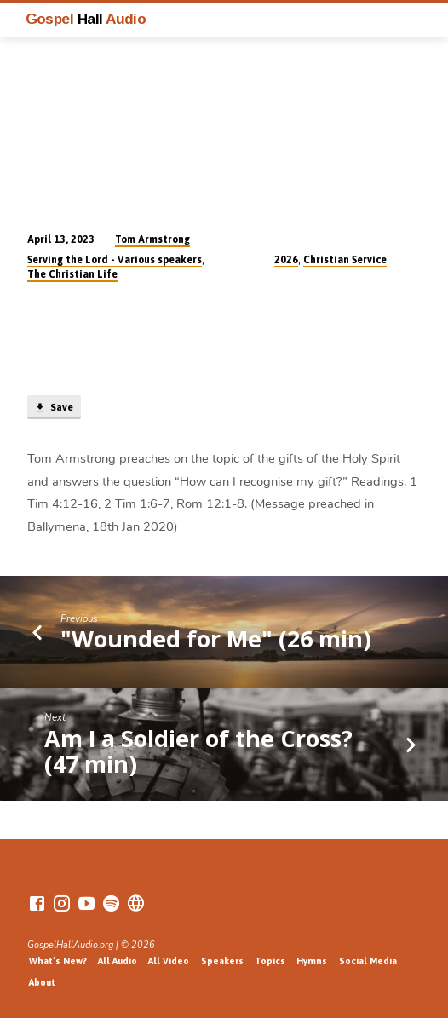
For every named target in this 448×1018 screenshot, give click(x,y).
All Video (168, 961)
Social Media (368, 961)
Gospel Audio (86, 18)
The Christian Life (72, 274)
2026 (286, 260)
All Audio (117, 961)
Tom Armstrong (152, 239)
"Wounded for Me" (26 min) (215, 638)
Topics (270, 961)
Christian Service (345, 260)
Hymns (311, 961)
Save (53, 408)
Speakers (222, 961)
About (42, 982)
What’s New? (58, 961)
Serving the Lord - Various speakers (114, 260)
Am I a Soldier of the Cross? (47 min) (198, 750)
